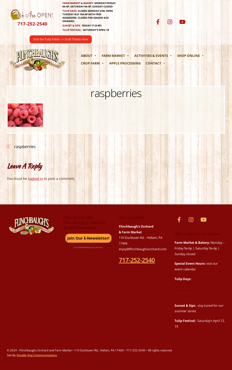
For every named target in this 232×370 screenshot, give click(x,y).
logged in (35, 178)
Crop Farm (92, 63)
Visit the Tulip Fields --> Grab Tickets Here (60, 39)
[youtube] (183, 22)
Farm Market (115, 55)
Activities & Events (153, 55)
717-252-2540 (32, 24)
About (89, 55)
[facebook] (158, 22)
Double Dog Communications (37, 355)
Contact (156, 63)
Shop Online (190, 55)
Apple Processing (125, 63)
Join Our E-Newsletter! (88, 238)
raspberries (116, 93)
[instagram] (171, 22)
